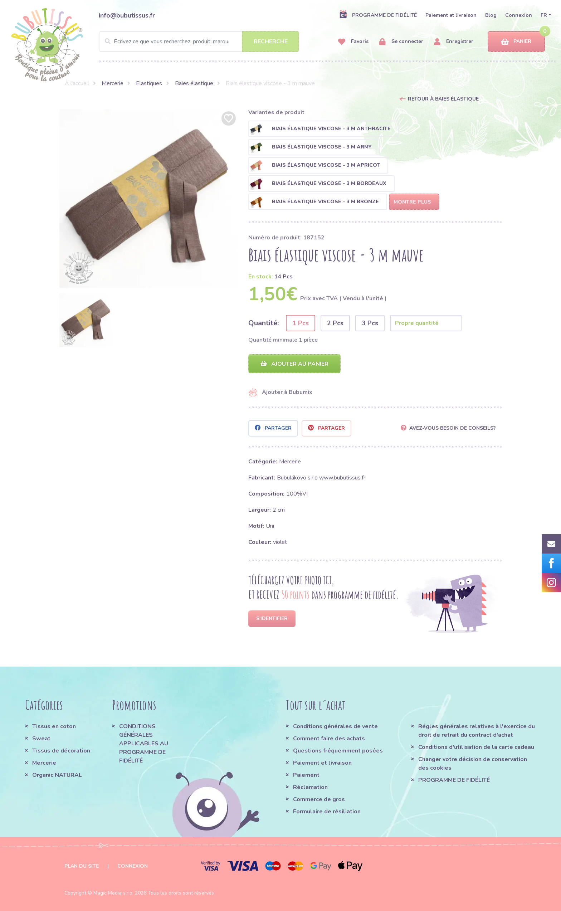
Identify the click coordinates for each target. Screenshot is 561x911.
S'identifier (272, 618)
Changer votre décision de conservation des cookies (472, 763)
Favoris (353, 41)
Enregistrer (453, 41)
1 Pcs (300, 323)
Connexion (518, 15)
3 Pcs (370, 323)
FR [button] (544, 15)
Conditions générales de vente (335, 726)
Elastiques (149, 83)
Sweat (41, 738)
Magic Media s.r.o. (113, 893)
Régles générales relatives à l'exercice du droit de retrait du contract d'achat (476, 730)
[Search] (199, 41)
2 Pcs (335, 323)
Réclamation (310, 787)
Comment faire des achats (329, 738)
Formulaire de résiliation (327, 811)
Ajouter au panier (294, 364)
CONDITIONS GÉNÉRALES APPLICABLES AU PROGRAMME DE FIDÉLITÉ (143, 743)
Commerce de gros (319, 799)
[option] (148, 198)
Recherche (271, 41)
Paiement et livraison (451, 15)
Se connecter (401, 41)
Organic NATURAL (57, 775)
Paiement (306, 775)
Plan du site (81, 866)
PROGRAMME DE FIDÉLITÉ (378, 15)
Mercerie (112, 83)
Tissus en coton (54, 726)
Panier (516, 41)
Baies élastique (194, 83)
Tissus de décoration (61, 751)
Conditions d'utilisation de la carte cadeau (476, 747)
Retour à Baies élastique (443, 99)
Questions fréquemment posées (338, 751)
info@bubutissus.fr (127, 15)
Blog (491, 15)
